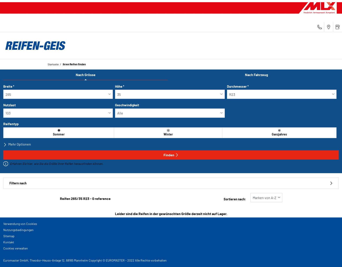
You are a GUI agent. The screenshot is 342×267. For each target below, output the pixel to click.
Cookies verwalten (15, 248)
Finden (171, 155)
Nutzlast (9, 105)
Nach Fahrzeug (256, 75)
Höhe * (119, 86)
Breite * (8, 86)
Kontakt (8, 242)
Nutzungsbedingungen (18, 230)
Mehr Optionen (17, 144)
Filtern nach (171, 183)
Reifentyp (11, 124)
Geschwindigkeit (127, 105)
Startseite (53, 64)
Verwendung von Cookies (20, 224)
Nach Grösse (85, 75)
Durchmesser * (238, 86)
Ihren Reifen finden (74, 64)
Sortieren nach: (235, 199)
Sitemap (8, 236)
